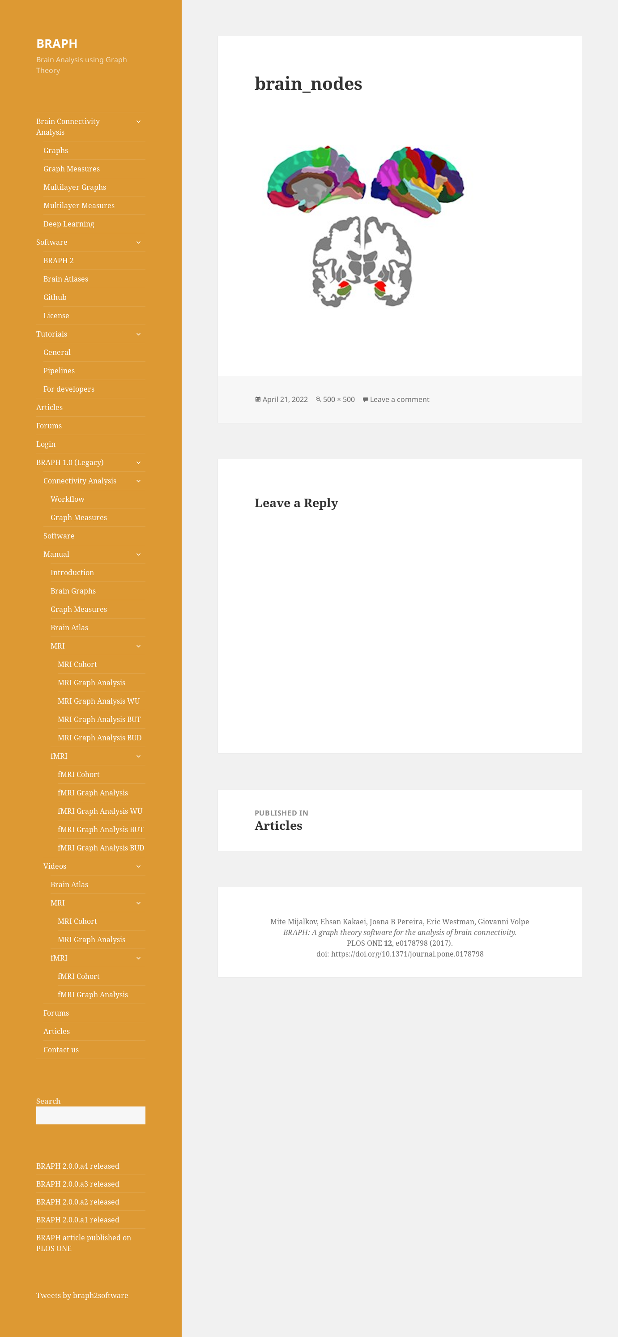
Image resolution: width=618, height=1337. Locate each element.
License (56, 315)
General (57, 352)
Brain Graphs (73, 591)
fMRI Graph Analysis (93, 793)
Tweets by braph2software (82, 1295)
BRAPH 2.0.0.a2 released (77, 1202)
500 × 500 (339, 399)
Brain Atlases (65, 279)
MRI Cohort (77, 664)
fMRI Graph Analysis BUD (101, 848)
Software (52, 242)
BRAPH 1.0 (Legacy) (70, 462)
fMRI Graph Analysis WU (100, 811)
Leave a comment (400, 399)
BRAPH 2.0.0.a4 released (77, 1166)
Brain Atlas (69, 627)
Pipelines (59, 371)
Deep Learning (68, 224)
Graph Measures (71, 169)
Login (45, 444)
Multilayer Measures (79, 205)
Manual (56, 554)
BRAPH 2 (58, 260)
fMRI (59, 756)
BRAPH (57, 43)
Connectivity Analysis (79, 481)
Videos (54, 866)
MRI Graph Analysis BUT (99, 719)
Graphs (55, 150)
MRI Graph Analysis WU (99, 701)
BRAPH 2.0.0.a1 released (77, 1220)
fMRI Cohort (79, 774)
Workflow (68, 499)
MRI (58, 646)
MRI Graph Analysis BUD (100, 738)
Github (55, 297)
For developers (68, 389)
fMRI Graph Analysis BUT (101, 829)
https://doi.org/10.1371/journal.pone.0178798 (407, 954)
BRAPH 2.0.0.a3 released (77, 1184)
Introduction (72, 572)
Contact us (61, 1050)
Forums (49, 426)
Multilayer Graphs (74, 187)
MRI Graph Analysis (91, 683)
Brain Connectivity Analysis (68, 126)
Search (48, 1101)
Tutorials (51, 334)
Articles (49, 407)
